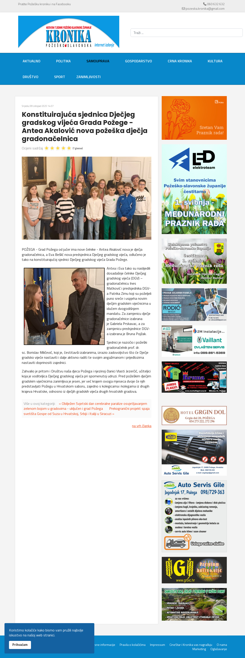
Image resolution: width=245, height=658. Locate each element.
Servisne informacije (101, 644)
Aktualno (31, 61)
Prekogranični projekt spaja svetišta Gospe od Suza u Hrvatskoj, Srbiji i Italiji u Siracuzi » (87, 411)
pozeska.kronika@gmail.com (205, 8)
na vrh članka (141, 425)
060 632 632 (216, 4)
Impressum (157, 644)
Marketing (199, 649)
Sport (59, 76)
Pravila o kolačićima (133, 644)
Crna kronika (180, 61)
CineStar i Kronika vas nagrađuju (191, 644)
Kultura (215, 61)
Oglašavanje (218, 649)
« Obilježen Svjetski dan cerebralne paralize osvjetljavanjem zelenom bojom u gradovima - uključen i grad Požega (85, 406)
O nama (222, 644)
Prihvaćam (20, 644)
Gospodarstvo (138, 61)
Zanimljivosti (88, 76)
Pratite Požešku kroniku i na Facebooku (44, 4)
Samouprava (97, 61)
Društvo (30, 76)
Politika (63, 61)
